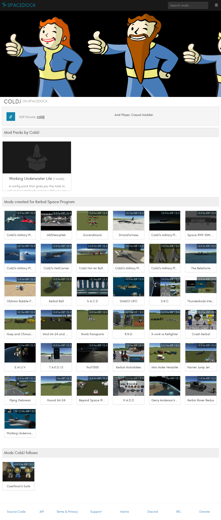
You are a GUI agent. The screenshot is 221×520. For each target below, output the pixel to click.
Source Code (16, 512)
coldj (40, 116)
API (41, 512)
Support (96, 512)
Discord (152, 512)
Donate (204, 512)
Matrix (124, 512)
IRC (178, 512)
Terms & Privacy (67, 512)
